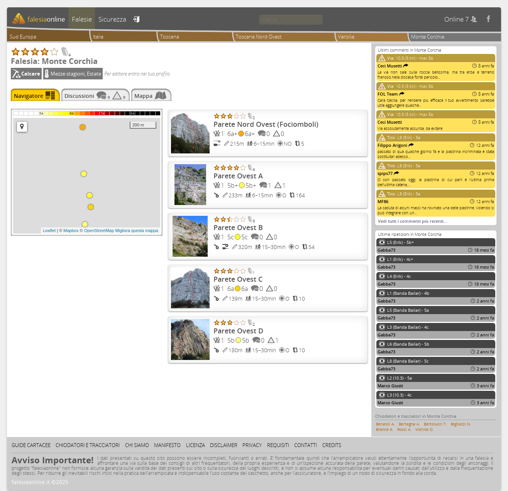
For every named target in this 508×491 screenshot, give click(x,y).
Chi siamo (137, 445)
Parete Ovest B (238, 227)
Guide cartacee (31, 445)
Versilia (346, 36)
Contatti (305, 445)
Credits (331, 445)
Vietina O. (424, 429)
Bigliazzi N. (461, 424)
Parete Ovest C (237, 279)
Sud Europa (23, 36)
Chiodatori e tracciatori (88, 445)
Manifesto (167, 445)
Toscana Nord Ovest (258, 36)
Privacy (252, 445)
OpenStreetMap (99, 230)
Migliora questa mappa (136, 230)
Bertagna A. (409, 424)
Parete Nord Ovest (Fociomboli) (265, 124)
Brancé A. (384, 429)
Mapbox (70, 230)
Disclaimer (223, 445)
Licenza (195, 445)
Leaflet (49, 230)
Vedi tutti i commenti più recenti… (412, 221)
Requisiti (278, 445)
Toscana (169, 36)
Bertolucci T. (435, 424)
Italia (98, 36)
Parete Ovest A (238, 175)
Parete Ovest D (238, 330)
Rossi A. (404, 429)
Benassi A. (385, 424)
